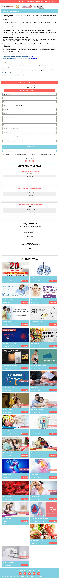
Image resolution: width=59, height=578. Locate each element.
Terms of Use (41, 576)
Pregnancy (29, 176)
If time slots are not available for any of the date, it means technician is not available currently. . (29, 136)
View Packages (24, 280)
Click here (30, 54)
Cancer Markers (30, 192)
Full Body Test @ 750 (24, 1)
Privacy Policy (34, 576)
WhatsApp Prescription (35, 1)
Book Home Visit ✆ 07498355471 (49, 1)
